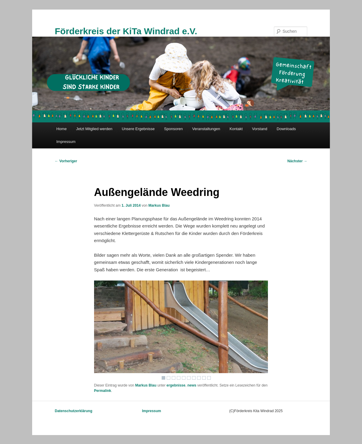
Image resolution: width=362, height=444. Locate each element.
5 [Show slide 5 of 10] (183, 378)
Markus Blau (158, 205)
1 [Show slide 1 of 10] (163, 378)
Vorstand (259, 129)
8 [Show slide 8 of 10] (199, 378)
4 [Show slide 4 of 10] (178, 378)
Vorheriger (66, 161)
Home (61, 129)
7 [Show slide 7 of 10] (194, 378)
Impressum (65, 141)
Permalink (102, 391)
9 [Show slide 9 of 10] (204, 378)
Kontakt (236, 129)
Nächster (297, 161)
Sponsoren (173, 129)
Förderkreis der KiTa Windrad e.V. (126, 31)
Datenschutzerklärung (73, 411)
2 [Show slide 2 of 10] (168, 378)
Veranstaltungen (206, 129)
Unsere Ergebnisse (138, 129)
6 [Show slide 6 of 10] (189, 378)
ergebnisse (175, 385)
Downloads (286, 129)
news (191, 385)
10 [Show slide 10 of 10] (209, 378)
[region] (181, 332)
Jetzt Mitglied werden (94, 129)
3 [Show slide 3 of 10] (173, 378)
